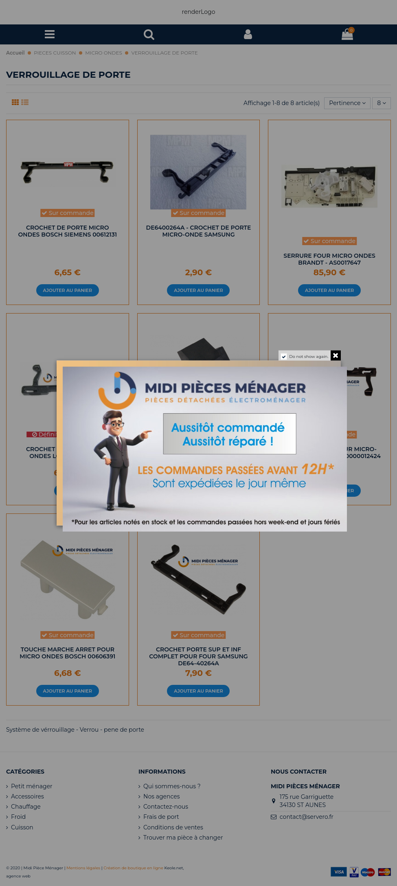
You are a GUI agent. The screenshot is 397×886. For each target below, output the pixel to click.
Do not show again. (308, 356)
